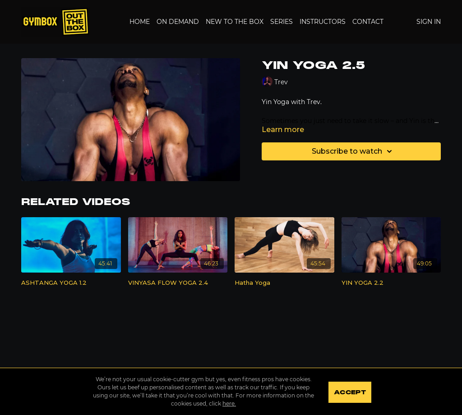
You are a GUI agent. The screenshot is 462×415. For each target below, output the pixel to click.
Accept (350, 392)
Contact (367, 22)
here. (228, 403)
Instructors (323, 22)
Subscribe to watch (353, 151)
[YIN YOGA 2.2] (391, 282)
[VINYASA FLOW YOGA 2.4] (178, 282)
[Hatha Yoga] (284, 282)
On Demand (178, 22)
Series (281, 22)
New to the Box (234, 22)
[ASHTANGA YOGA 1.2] (71, 282)
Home (139, 22)
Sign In (428, 22)
